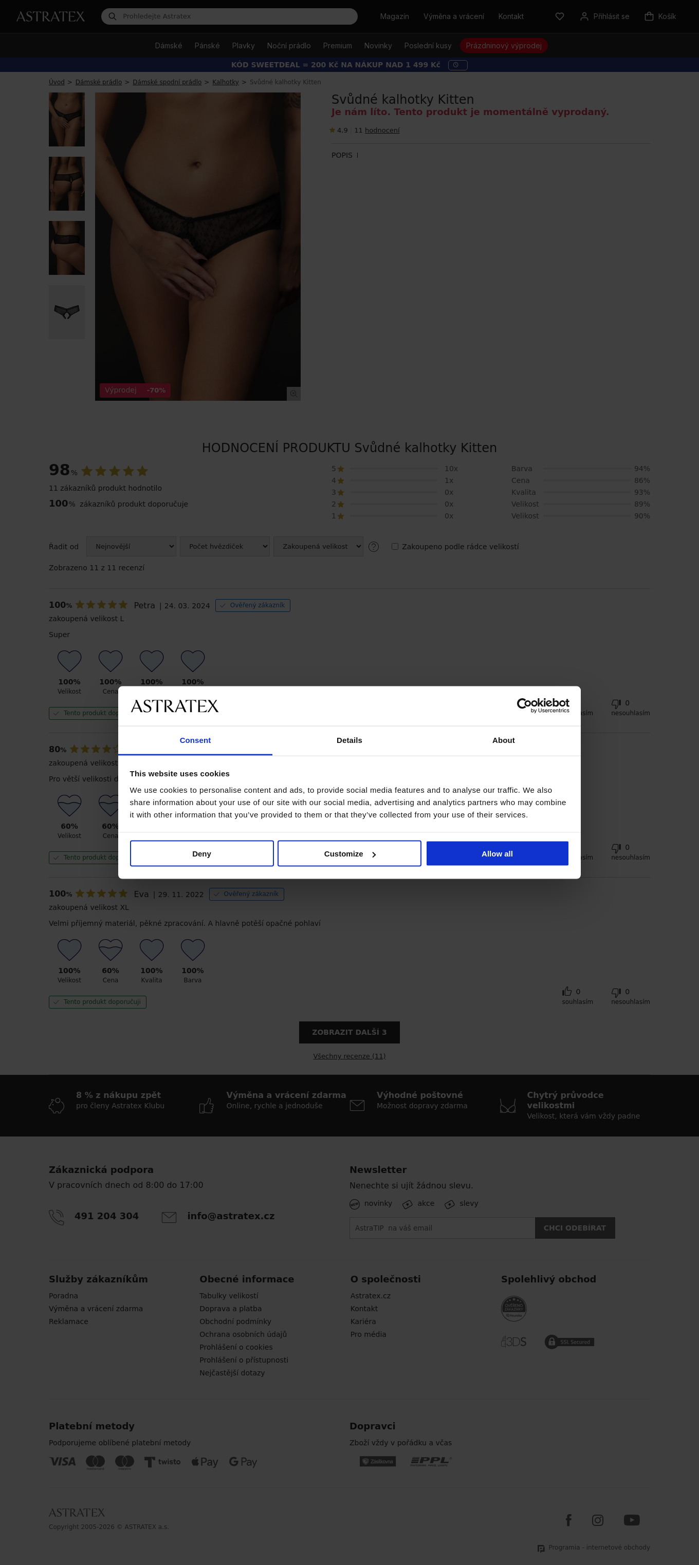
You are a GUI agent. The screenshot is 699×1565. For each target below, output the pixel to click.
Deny (201, 853)
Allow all (497, 853)
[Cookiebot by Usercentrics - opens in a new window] (524, 706)
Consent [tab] (195, 739)
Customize (350, 853)
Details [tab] (349, 739)
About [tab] (503, 739)
